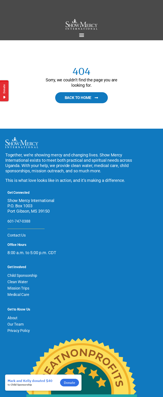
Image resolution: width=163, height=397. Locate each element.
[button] (81, 35)
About (12, 318)
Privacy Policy (18, 330)
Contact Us (16, 235)
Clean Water (17, 282)
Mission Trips (18, 288)
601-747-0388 (18, 221)
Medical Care (18, 294)
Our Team (15, 324)
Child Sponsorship (22, 275)
